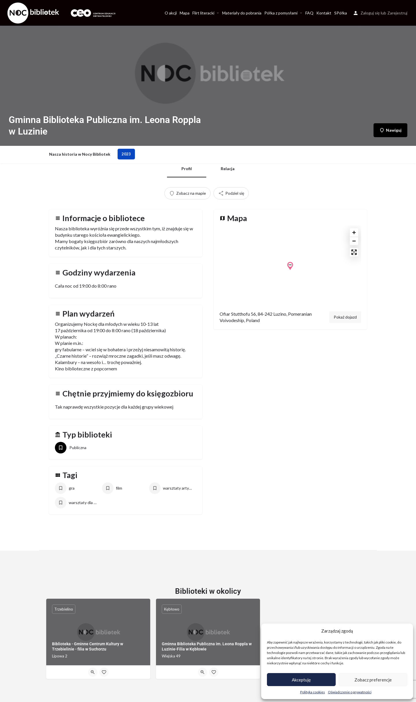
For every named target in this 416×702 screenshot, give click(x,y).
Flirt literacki (203, 12)
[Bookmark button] (104, 672)
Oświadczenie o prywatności (350, 692)
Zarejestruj (397, 12)
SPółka (340, 12)
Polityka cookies (312, 692)
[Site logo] (34, 12)
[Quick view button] (92, 672)
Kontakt (323, 12)
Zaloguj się (370, 12)
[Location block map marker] (290, 266)
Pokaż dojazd (345, 317)
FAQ (309, 12)
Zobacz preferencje (373, 679)
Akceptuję (301, 679)
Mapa (185, 12)
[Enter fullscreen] (354, 252)
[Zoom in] (354, 232)
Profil (186, 168)
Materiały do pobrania (241, 12)
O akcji (171, 12)
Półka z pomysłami (281, 12)
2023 (126, 154)
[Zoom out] (354, 241)
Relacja (228, 168)
